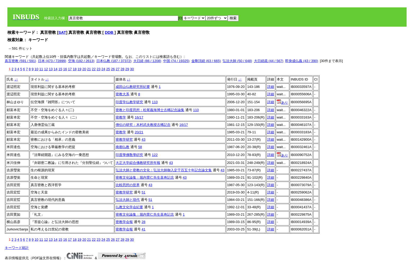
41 (143, 229)
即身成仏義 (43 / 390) (301, 61)
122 (155, 155)
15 (60, 69)
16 (65, 69)
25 (108, 69)
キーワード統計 (17, 248)
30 (132, 69)
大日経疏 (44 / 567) (268, 61)
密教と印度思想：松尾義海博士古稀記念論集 (150, 110)
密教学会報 (124, 222)
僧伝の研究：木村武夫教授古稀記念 (143, 125)
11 (41, 69)
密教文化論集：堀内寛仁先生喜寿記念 (145, 177)
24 (103, 69)
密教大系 (122, 94)
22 (94, 69)
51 (143, 192)
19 (79, 69)
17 (70, 69)
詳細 (270, 87)
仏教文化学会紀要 (129, 207)
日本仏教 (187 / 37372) (113, 61)
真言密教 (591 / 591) (20, 61)
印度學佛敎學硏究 (129, 155)
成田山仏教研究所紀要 (133, 87)
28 (122, 69)
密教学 (121, 117)
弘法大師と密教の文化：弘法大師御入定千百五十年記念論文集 (164, 170)
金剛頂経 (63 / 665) (206, 61)
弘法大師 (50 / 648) (237, 61)
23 (98, 69)
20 (84, 69)
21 (89, 69)
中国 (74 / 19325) (176, 61)
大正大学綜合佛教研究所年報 (138, 163)
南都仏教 (122, 147)
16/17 (139, 117)
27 (117, 69)
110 (155, 102)
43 (143, 139)
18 (74, 69)
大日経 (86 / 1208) (147, 61)
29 (127, 69)
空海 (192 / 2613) (81, 61)
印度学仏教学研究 (129, 102)
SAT (62, 32)
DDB (110, 32)
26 (113, 69)
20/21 (139, 132)
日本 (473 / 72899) (52, 61)
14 (55, 69)
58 (140, 147)
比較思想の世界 (128, 185)
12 (46, 69)
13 (51, 69)
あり (282, 103)
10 (36, 69)
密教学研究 (124, 139)
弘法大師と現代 (128, 200)
